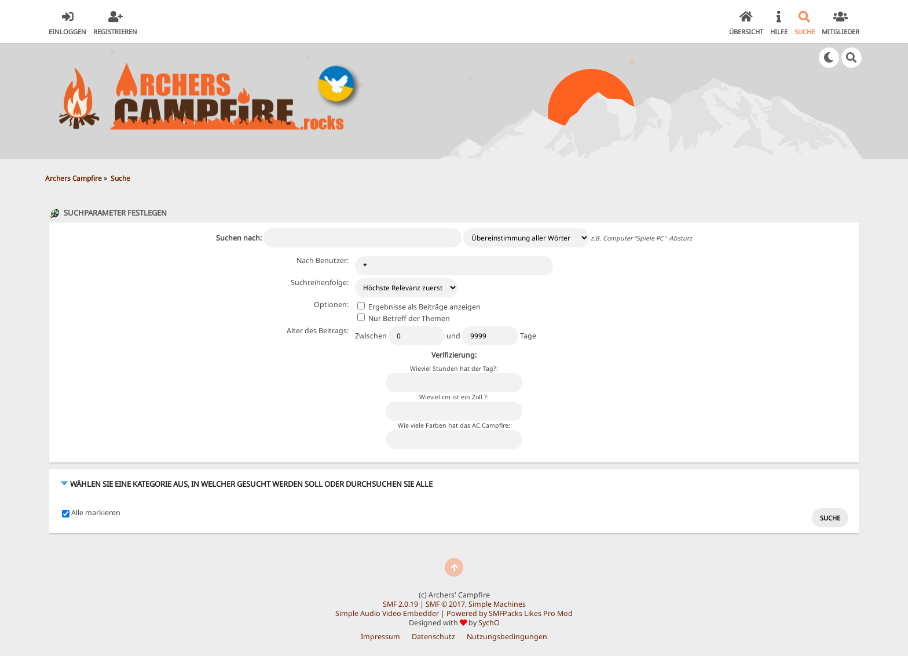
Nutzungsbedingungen (507, 637)
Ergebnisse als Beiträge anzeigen (419, 307)
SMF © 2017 (445, 604)
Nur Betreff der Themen (403, 318)
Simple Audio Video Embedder (387, 613)
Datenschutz (433, 637)
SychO (489, 623)
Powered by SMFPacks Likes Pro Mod (509, 613)
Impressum (380, 637)
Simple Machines (497, 604)
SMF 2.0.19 (400, 604)
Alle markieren (95, 512)
